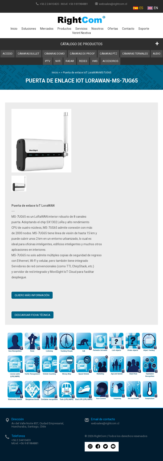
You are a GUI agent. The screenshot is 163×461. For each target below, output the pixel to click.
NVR (57, 61)
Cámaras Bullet (28, 53)
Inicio (14, 28)
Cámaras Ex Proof (82, 53)
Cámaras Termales (135, 53)
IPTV (47, 61)
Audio (156, 53)
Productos (64, 28)
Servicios (81, 28)
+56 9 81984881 (78, 4)
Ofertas (113, 28)
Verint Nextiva (81, 33)
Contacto (128, 28)
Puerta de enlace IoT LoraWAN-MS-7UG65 (87, 72)
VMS (94, 61)
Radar (70, 61)
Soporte (143, 28)
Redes (83, 61)
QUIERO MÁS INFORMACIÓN (32, 295)
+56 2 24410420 (49, 4)
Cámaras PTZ (108, 53)
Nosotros (97, 28)
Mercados (46, 28)
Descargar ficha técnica (32, 315)
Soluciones (28, 28)
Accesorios (110, 61)
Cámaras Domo (54, 53)
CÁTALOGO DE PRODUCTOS (81, 44)
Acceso (8, 53)
